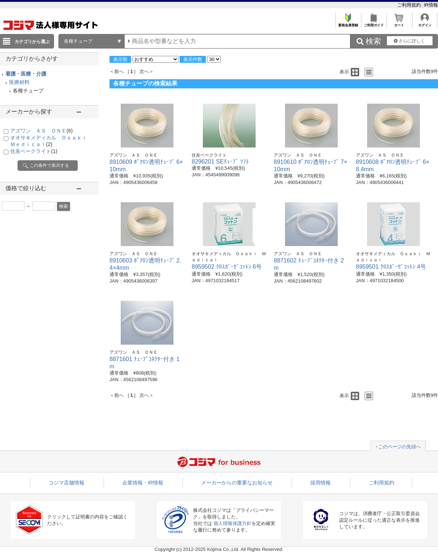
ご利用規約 (409, 5)
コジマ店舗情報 (66, 483)
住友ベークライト (33, 151)
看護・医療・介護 (25, 74)
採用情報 (320, 483)
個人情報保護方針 (232, 523)
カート (399, 23)
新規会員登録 (348, 23)
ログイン (425, 23)
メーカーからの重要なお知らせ (237, 483)
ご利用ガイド (373, 23)
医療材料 (19, 82)
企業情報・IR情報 (142, 483)
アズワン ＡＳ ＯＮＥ (41, 131)
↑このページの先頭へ (398, 446)
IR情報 (431, 5)
